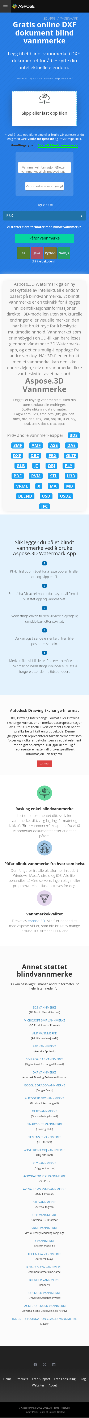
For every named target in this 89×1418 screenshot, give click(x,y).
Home (7, 1379)
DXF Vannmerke (44, 1072)
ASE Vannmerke (44, 1046)
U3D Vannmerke (44, 1215)
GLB (21, 465)
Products (22, 1379)
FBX (9, 215)
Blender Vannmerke (44, 1280)
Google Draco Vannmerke (44, 1085)
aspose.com (40, 78)
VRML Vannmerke (44, 1228)
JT (36, 465)
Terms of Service (47, 1412)
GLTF (71, 455)
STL (53, 476)
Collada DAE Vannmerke (44, 1059)
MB (69, 486)
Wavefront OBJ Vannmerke (44, 1150)
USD (46, 496)
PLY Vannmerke (44, 1163)
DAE (71, 445)
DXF (17, 455)
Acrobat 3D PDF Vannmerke (44, 1176)
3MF (17, 445)
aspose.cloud (64, 78)
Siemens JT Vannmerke (44, 1137)
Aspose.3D (36, 920)
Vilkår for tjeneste (40, 139)
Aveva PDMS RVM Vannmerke (44, 1189)
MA (53, 486)
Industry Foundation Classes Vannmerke (44, 1319)
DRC (35, 455)
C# (23, 253)
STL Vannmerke (44, 1202)
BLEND (25, 496)
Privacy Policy (31, 1412)
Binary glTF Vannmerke (44, 1124)
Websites (38, 1385)
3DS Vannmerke (44, 1007)
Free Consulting (65, 1379)
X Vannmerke (44, 1241)
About (53, 1385)
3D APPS (49, 18)
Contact (61, 1412)
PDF (18, 476)
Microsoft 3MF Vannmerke (44, 1020)
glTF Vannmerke (44, 1111)
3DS (74, 435)
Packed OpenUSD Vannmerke (44, 1306)
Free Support (41, 1379)
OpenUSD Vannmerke (45, 1293)
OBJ (51, 465)
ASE (54, 445)
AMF (36, 445)
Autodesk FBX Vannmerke (44, 1098)
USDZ (65, 496)
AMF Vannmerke (44, 1033)
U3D (71, 476)
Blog (83, 1379)
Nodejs (64, 253)
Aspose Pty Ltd (29, 1408)
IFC (44, 506)
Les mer (44, 763)
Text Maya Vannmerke (44, 1254)
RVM (36, 476)
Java (37, 253)
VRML (22, 486)
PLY (68, 465)
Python (50, 253)
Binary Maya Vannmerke (44, 1267)
